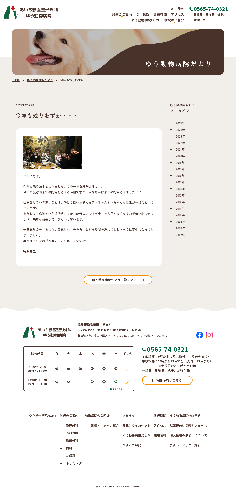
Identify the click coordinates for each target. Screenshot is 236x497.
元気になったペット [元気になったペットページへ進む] (136, 425)
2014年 (180, 188)
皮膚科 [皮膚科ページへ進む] (70, 455)
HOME (16, 80)
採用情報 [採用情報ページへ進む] (142, 14)
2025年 (180, 123)
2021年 (180, 149)
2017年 (180, 169)
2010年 (180, 215)
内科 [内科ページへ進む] (69, 448)
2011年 (180, 208)
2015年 (180, 182)
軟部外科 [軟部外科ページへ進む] (72, 440)
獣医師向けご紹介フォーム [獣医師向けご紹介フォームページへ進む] (188, 425)
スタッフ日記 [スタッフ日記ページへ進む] (131, 445)
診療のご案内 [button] (122, 14)
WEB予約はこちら (167, 380)
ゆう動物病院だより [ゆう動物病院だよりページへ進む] (136, 435)
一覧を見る (118, 279)
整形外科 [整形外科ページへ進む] (72, 425)
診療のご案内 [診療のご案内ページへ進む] (69, 415)
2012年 (180, 202)
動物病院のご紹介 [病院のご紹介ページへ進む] (97, 415)
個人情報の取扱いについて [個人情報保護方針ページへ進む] (188, 435)
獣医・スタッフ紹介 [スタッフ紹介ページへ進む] (105, 425)
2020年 (180, 155)
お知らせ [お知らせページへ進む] (128, 415)
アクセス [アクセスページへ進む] (177, 14)
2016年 (180, 175)
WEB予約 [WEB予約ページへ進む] (177, 8)
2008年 (180, 228)
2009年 (180, 221)
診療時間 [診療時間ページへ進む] (160, 14)
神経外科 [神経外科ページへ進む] (72, 433)
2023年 (180, 136)
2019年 (180, 162)
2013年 (180, 195)
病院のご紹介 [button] (174, 20)
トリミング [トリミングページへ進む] (74, 463)
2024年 (180, 129)
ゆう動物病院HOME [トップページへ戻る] (145, 19)
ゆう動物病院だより (40, 80)
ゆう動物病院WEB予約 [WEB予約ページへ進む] (185, 415)
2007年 (180, 234)
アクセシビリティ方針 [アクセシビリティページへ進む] (185, 445)
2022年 (180, 142)
